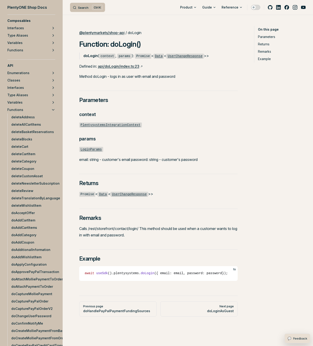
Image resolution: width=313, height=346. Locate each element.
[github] (270, 7)
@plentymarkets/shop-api (102, 32)
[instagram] (295, 7)
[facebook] (287, 7)
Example (264, 59)
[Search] (87, 7)
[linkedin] (278, 7)
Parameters (266, 37)
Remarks (264, 51)
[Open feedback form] (297, 338)
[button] (31, 20)
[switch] (255, 7)
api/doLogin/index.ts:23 (118, 66)
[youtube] (303, 7)
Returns (263, 44)
